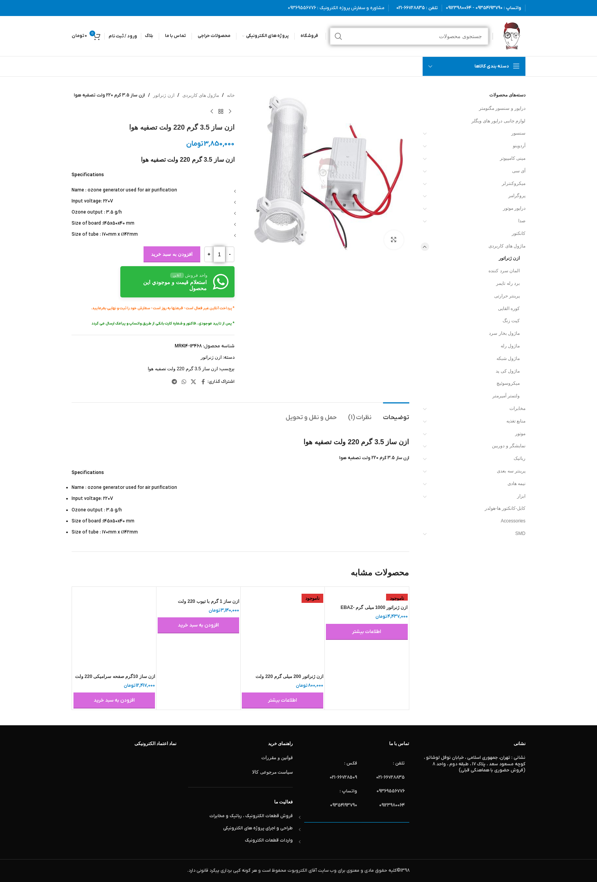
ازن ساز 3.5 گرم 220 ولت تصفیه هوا (183, 368)
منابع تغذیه (515, 421)
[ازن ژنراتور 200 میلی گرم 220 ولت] (282, 629)
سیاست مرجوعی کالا (272, 772)
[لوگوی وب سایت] (511, 36)
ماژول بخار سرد (504, 333)
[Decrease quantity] (230, 254)
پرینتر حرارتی (507, 296)
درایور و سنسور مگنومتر (502, 108)
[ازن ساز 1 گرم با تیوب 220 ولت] (198, 591)
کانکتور (518, 233)
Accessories (513, 521)
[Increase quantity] (209, 254)
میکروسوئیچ (508, 383)
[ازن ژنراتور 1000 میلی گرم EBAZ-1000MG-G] (366, 594)
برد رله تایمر (508, 283)
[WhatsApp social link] (183, 382)
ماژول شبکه (508, 358)
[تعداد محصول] (219, 254)
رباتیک (519, 458)
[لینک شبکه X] (193, 382)
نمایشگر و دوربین (508, 445)
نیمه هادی (516, 483)
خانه (231, 95)
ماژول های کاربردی (506, 246)
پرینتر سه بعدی (511, 471)
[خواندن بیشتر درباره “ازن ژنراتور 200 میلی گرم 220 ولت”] (282, 700)
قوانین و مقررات (277, 757)
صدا (521, 220)
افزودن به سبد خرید (172, 254)
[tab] (396, 414)
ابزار (521, 496)
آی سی (518, 171)
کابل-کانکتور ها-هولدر (505, 508)
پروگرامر (516, 195)
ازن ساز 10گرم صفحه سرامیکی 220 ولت (115, 676)
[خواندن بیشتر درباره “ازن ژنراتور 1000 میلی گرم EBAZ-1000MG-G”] (366, 632)
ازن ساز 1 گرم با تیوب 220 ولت (208, 601)
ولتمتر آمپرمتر (506, 395)
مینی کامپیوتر (512, 158)
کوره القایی (509, 308)
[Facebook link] (203, 382)
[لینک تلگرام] (174, 382)
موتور (520, 433)
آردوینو (519, 145)
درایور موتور (514, 208)
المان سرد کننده (504, 270)
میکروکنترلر (513, 183)
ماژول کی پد (508, 371)
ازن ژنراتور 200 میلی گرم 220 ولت (289, 676)
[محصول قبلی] (230, 111)
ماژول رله (510, 346)
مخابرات (517, 408)
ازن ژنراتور (509, 258)
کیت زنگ (511, 320)
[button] (198, 625)
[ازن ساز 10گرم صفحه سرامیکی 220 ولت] (114, 629)
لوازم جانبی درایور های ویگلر (498, 121)
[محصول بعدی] (211, 111)
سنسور (518, 133)
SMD (520, 533)
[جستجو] (409, 36)
